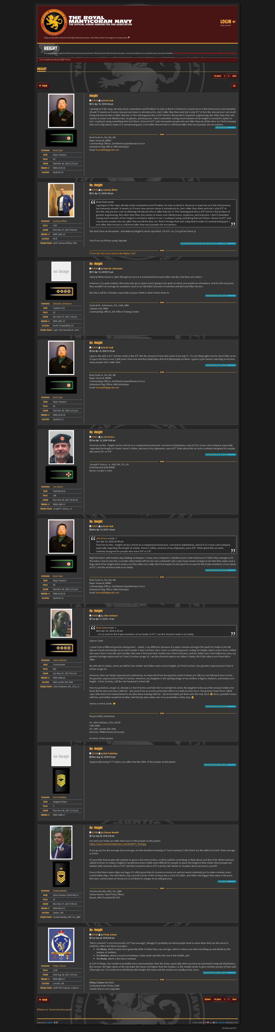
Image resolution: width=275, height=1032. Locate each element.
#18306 (95, 615)
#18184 (95, 268)
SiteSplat (221, 1022)
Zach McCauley (187, 243)
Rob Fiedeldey (110, 753)
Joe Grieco (108, 437)
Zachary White (110, 190)
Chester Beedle (111, 832)
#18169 (95, 190)
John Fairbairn (110, 615)
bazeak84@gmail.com (107, 149)
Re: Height (96, 185)
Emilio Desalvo (222, 127)
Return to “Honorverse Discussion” (54, 1009)
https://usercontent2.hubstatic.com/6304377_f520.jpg (117, 844)
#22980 (95, 832)
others (225, 243)
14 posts (217, 76)
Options (208, 999)
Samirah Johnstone (112, 268)
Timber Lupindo (221, 972)
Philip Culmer (212, 243)
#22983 (95, 934)
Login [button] (227, 22)
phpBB (49, 1022)
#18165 (95, 100)
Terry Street (223, 295)
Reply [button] (43, 85)
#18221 (95, 437)
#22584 (95, 753)
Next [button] (234, 76)
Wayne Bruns (222, 765)
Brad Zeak (108, 100)
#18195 (95, 347)
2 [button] (228, 76)
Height (42, 69)
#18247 (95, 526)
